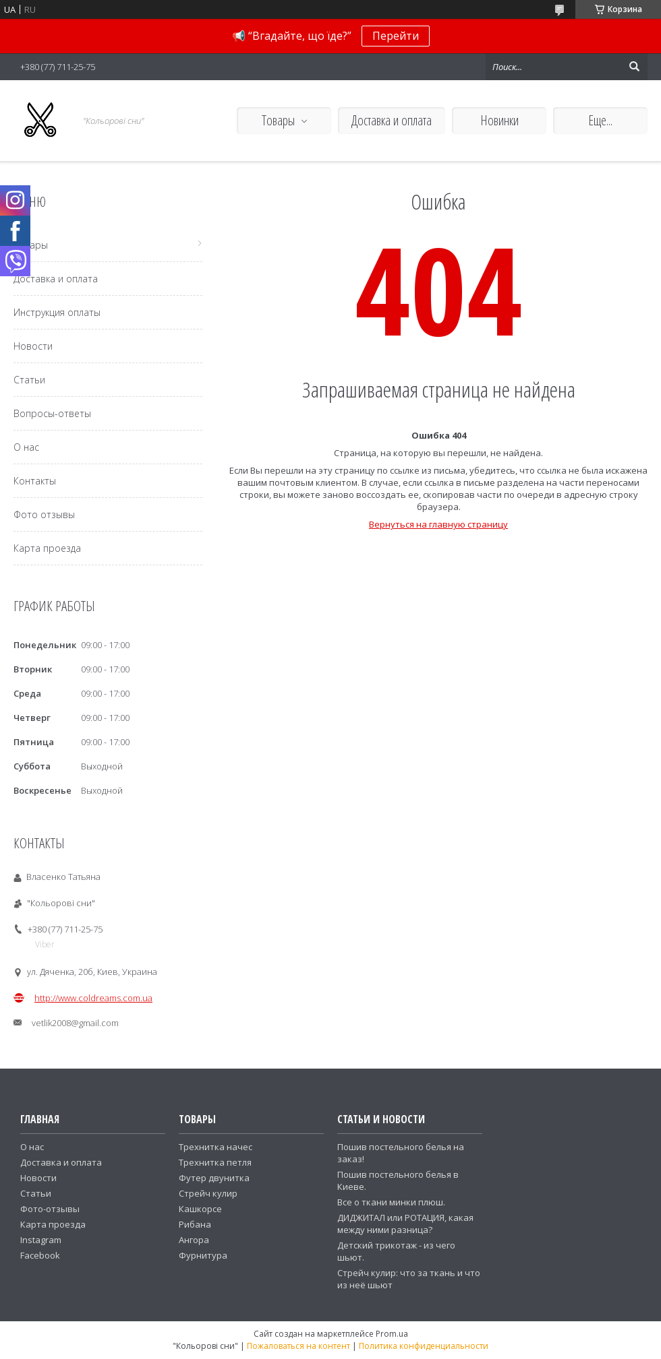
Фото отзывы (44, 514)
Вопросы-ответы (52, 413)
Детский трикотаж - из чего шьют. (396, 1251)
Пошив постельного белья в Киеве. (398, 1180)
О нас (26, 447)
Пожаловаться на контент (298, 1346)
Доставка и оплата (391, 120)
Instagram (40, 1240)
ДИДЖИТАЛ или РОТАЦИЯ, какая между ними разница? (405, 1223)
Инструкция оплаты (56, 312)
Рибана (195, 1224)
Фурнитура (203, 1255)
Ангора (194, 1240)
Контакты (34, 480)
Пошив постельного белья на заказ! (400, 1153)
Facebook (40, 1255)
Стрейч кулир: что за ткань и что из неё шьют (408, 1279)
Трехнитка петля (215, 1162)
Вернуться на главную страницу (438, 524)
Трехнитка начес (215, 1147)
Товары (278, 120)
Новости (33, 346)
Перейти (395, 35)
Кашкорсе (200, 1209)
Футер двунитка (214, 1178)
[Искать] (634, 66)
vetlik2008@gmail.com (75, 1022)
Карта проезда (47, 548)
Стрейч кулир (208, 1193)
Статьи (29, 379)
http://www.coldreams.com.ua (93, 997)
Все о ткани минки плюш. (391, 1202)
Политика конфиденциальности (423, 1346)
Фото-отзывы (50, 1209)
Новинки (499, 120)
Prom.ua (392, 1333)
